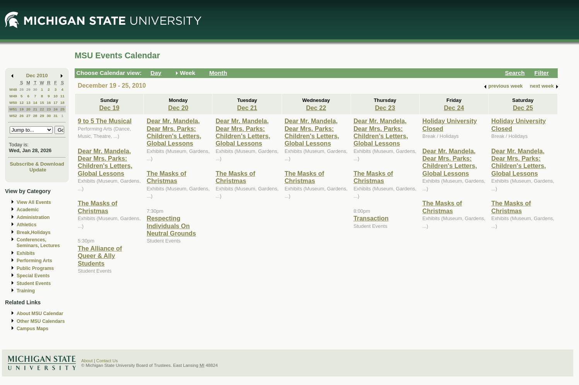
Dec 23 (385, 107)
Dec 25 (523, 107)
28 (21, 89)
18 (62, 102)
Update (37, 170)
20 (28, 109)
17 (55, 102)
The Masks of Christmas (97, 207)
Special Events (33, 275)
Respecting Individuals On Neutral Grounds (171, 226)
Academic (28, 209)
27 (28, 116)
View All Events (34, 202)
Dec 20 (178, 107)
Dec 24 (454, 107)
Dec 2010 (37, 75)
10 (55, 96)
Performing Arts (34, 260)
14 (35, 102)
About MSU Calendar (40, 313)
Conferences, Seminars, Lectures (38, 242)
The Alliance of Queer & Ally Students (100, 256)
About (87, 360)
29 (28, 89)
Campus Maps (32, 328)
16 (49, 102)
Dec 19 (109, 107)
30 (35, 89)
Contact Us (107, 360)
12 (21, 102)
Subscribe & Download (37, 164)
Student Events (34, 283)
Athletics (26, 224)
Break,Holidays (34, 232)
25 (62, 109)
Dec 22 (316, 107)
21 (35, 109)
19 (21, 109)
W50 (13, 102)
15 (42, 102)
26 (21, 116)
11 (62, 96)
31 (55, 116)
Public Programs (35, 268)
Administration (33, 217)
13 (28, 102)
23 (49, 109)
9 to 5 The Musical (105, 120)
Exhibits (26, 253)
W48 (13, 89)
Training (26, 290)
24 (55, 109)
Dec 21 (247, 107)
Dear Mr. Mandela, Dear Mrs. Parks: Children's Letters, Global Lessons (105, 162)
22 (42, 109)
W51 (13, 109)
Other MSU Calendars (41, 321)
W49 (13, 96)
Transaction (371, 218)
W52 (13, 116)
